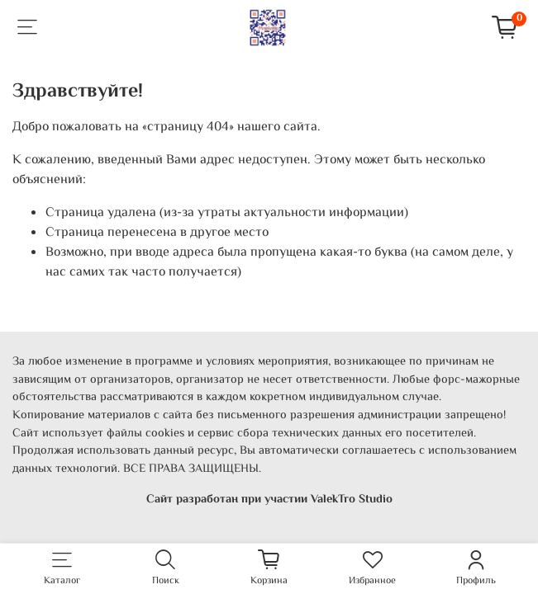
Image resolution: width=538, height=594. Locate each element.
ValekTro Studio (352, 499)
